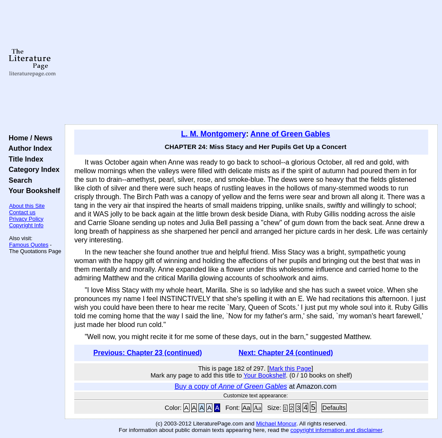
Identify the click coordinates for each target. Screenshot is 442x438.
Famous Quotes (28, 244)
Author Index (28, 148)
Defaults (334, 407)
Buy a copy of (230, 386)
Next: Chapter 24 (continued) (286, 352)
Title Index (24, 159)
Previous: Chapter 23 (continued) (147, 352)
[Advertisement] (251, 62)
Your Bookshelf (32, 190)
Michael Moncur (276, 423)
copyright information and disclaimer (336, 430)
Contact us (22, 212)
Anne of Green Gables (290, 134)
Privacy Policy (26, 219)
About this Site (27, 206)
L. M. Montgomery (213, 134)
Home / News (29, 138)
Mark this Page (290, 368)
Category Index (32, 169)
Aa (246, 407)
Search (18, 180)
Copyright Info (26, 225)
